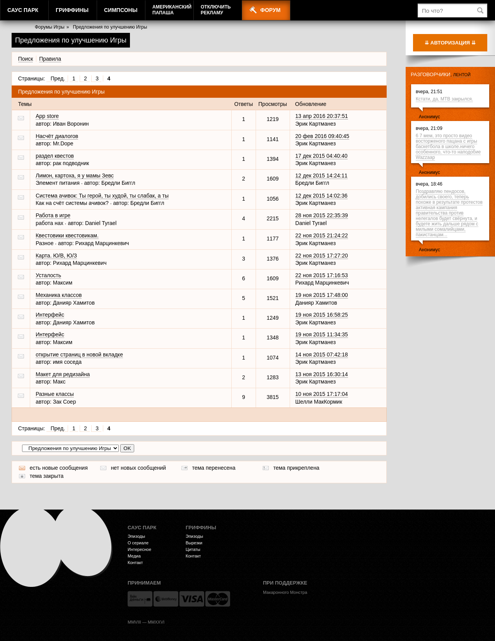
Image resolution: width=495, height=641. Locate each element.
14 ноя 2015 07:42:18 (321, 354)
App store (47, 116)
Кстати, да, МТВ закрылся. (444, 99)
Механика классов (59, 295)
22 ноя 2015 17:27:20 (321, 255)
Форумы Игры (50, 27)
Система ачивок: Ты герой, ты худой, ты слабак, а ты (102, 196)
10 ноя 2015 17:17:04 (321, 394)
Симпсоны (120, 10)
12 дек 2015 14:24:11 (321, 175)
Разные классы (55, 394)
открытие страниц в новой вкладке (79, 354)
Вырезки (194, 542)
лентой (462, 74)
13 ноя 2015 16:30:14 (321, 374)
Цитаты (193, 549)
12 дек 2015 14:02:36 (321, 196)
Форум (270, 10)
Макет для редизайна (63, 374)
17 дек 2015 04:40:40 (321, 156)
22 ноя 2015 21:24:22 (321, 235)
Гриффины (72, 10)
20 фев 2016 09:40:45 (322, 136)
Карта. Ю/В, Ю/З (56, 255)
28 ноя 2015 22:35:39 (321, 215)
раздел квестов (55, 156)
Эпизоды (136, 536)
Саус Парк (22, 10)
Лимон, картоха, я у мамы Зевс (75, 175)
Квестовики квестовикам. (67, 235)
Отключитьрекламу (216, 9)
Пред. (58, 78)
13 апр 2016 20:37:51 (321, 116)
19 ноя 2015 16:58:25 (321, 315)
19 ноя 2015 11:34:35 (321, 334)
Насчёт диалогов (57, 136)
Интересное (139, 549)
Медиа (134, 556)
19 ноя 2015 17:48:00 (321, 295)
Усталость (48, 275)
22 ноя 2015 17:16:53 (321, 275)
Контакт (135, 562)
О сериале (138, 542)
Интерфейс (50, 315)
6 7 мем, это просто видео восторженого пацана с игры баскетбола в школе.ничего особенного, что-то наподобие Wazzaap (448, 146)
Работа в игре (53, 215)
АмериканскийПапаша (171, 9)
